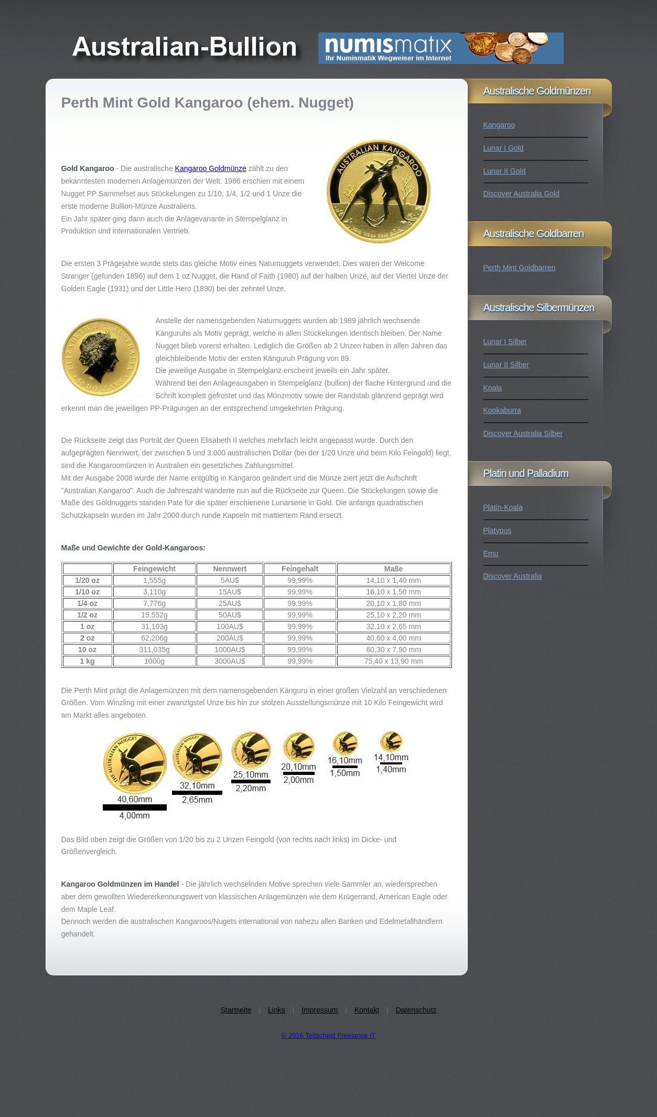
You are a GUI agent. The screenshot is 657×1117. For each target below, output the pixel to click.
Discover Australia (512, 576)
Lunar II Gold (504, 171)
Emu (491, 553)
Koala (492, 388)
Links (276, 1010)
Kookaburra (502, 410)
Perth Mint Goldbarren (519, 267)
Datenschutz (416, 1010)
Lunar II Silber (506, 364)
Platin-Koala (503, 507)
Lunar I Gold (503, 148)
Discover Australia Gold (521, 193)
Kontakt (366, 1010)
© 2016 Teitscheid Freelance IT (329, 1035)
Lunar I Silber (505, 341)
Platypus (497, 530)
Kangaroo (499, 125)
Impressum (319, 1010)
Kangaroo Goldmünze (210, 168)
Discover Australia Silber (523, 433)
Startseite (235, 1010)
